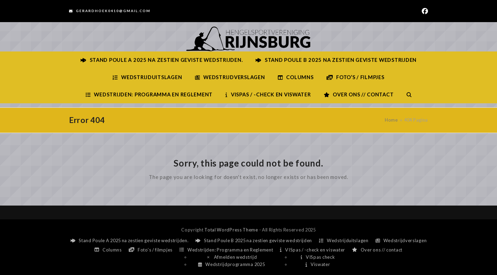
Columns (108, 250)
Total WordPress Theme (231, 230)
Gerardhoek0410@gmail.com (113, 11)
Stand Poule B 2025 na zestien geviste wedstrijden (253, 240)
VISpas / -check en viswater (312, 250)
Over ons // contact (377, 250)
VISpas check (318, 257)
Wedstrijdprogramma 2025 (231, 264)
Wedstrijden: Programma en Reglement (226, 250)
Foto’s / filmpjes (151, 250)
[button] (409, 94)
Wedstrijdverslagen (401, 240)
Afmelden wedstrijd (231, 257)
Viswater (317, 264)
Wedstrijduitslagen (344, 240)
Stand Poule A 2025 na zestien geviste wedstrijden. (129, 240)
